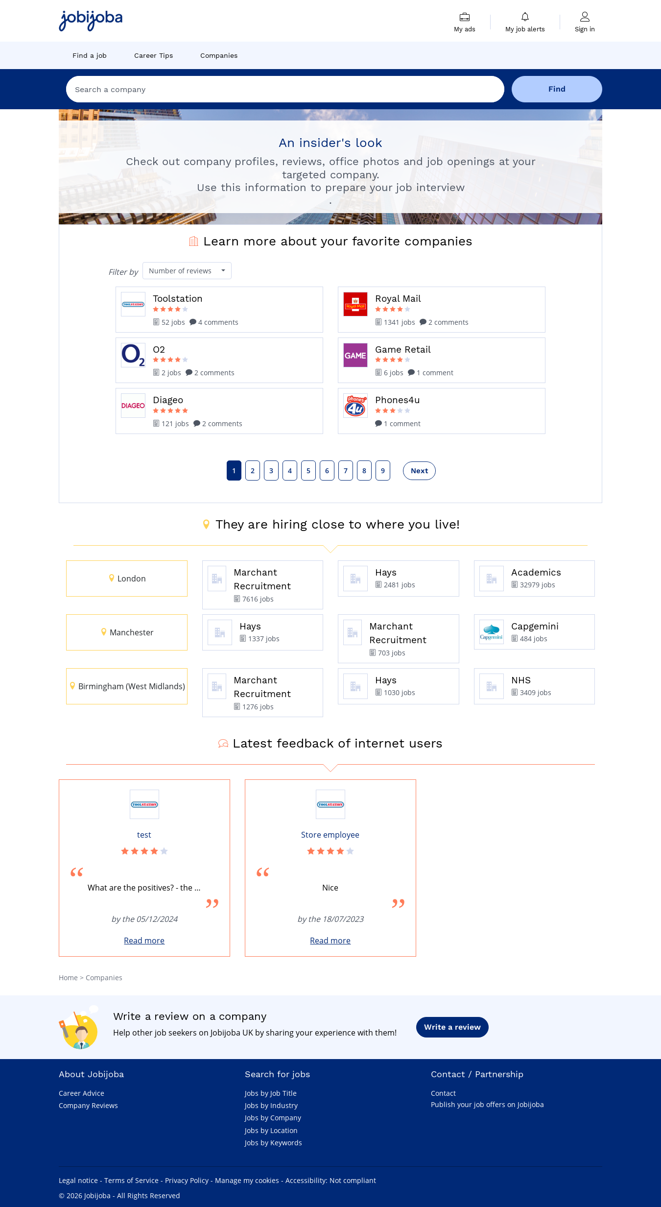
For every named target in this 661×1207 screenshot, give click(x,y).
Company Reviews (88, 1105)
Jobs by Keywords (273, 1142)
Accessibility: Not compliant (330, 1180)
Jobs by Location (271, 1130)
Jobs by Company (273, 1117)
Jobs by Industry (271, 1105)
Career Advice (81, 1093)
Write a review (452, 1027)
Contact (443, 1093)
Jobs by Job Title (271, 1093)
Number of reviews (181, 270)
